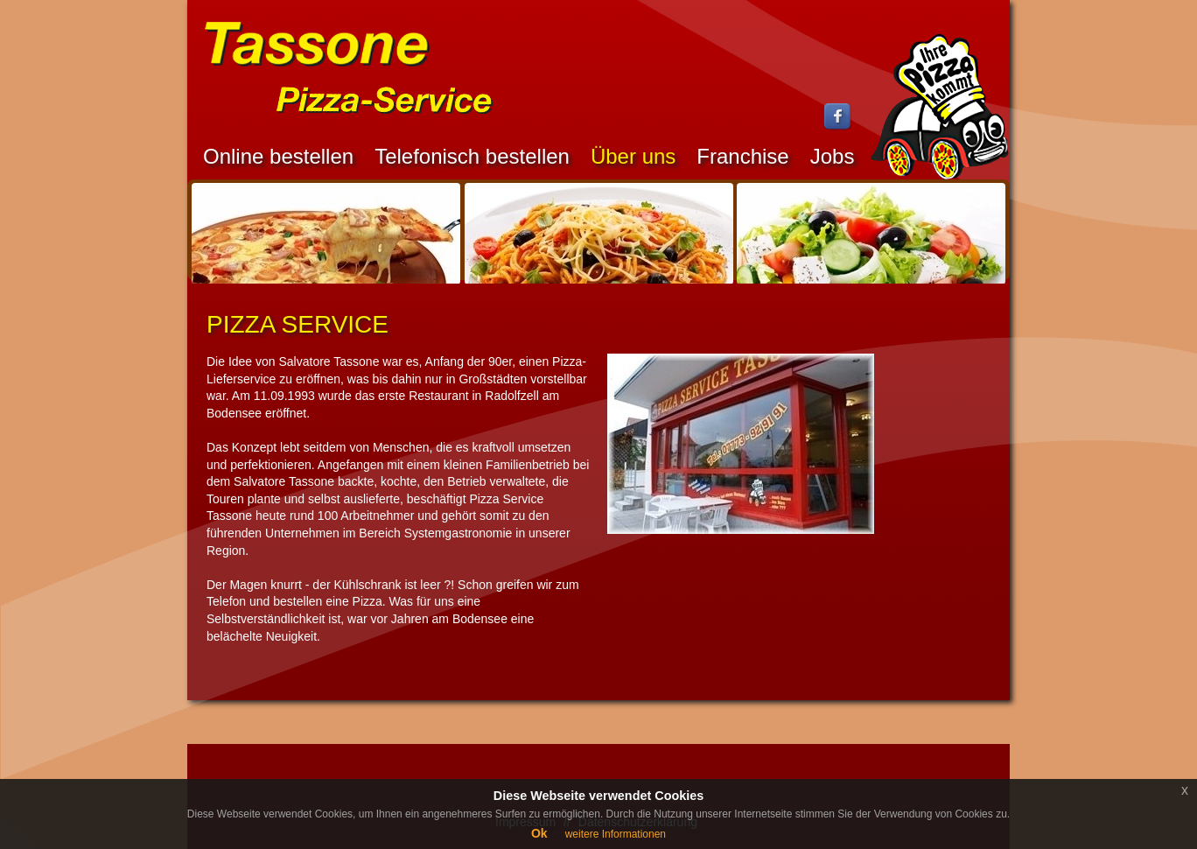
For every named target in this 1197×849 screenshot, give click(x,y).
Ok (539, 833)
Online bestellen (278, 156)
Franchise (742, 156)
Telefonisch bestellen (472, 156)
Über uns (633, 156)
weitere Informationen (615, 834)
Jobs (832, 156)
